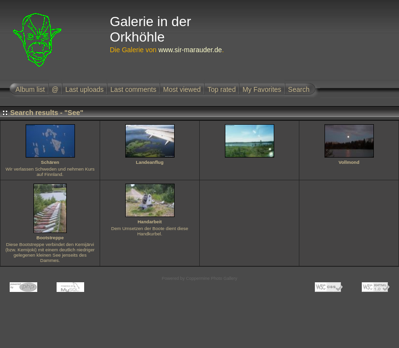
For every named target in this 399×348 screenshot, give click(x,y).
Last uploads (84, 89)
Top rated (221, 89)
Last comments (133, 89)
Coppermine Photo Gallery (211, 278)
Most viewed (182, 89)
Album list (30, 89)
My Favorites (261, 89)
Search (299, 89)
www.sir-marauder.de (190, 50)
